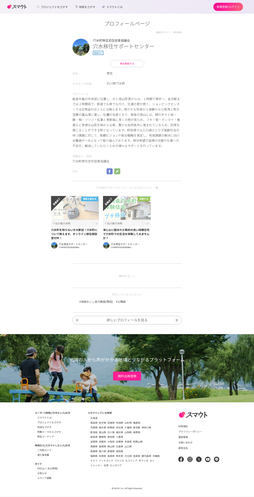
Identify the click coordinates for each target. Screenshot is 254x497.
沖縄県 (156, 456)
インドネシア (106, 460)
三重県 (119, 436)
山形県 (128, 422)
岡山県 (111, 446)
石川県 (111, 432)
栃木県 (102, 427)
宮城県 (111, 422)
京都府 (102, 441)
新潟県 (94, 432)
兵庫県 (119, 441)
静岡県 (102, 436)
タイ (152, 460)
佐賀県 (102, 456)
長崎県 (111, 456)
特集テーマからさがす (49, 432)
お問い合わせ (185, 442)
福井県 (119, 432)
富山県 (102, 432)
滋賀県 (94, 441)
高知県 (119, 451)
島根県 (102, 446)
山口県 (128, 446)
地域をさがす (44, 427)
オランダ (143, 460)
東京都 (136, 427)
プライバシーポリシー (190, 431)
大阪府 (111, 441)
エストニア (131, 460)
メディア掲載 (44, 478)
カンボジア (116, 465)
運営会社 (183, 448)
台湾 (106, 465)
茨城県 (94, 427)
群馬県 (111, 427)
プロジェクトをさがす (49, 422)
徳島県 (94, 451)
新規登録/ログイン (228, 7)
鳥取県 (94, 446)
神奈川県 (146, 427)
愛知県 (111, 436)
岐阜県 (94, 436)
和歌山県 (138, 441)
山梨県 (128, 432)
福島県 (136, 422)
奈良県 (128, 441)
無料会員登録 (127, 376)
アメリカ (119, 460)
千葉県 (128, 427)
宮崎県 (136, 456)
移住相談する (127, 63)
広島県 (119, 446)
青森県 (94, 422)
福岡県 (94, 456)
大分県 (128, 456)
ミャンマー (96, 465)
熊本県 (119, 456)
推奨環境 (183, 437)
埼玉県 (119, 427)
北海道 (94, 418)
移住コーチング (45, 436)
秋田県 (119, 422)
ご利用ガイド (44, 450)
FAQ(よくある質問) (47, 468)
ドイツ (94, 460)
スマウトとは (44, 417)
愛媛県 (111, 451)
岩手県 (102, 422)
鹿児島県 (146, 456)
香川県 (102, 451)
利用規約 (183, 426)
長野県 (136, 432)
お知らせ (42, 473)
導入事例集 (43, 455)
